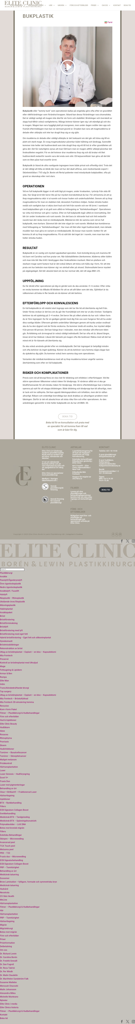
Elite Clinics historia (9, 1007)
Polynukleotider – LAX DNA (13, 824)
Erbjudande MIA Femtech (79, 473)
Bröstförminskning (9, 623)
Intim (2, 684)
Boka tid (127, 5)
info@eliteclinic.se (107, 456)
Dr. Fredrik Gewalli (8, 961)
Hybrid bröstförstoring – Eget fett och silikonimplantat (25, 637)
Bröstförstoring (7, 619)
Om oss (105, 5)
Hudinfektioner (7, 749)
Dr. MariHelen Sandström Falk (14, 979)
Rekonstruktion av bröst (11, 648)
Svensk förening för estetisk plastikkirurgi (57, 501)
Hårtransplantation (9, 767)
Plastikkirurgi (16, 5)
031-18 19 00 (111, 451)
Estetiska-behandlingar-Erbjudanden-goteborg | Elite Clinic (82, 461)
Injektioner (5, 799)
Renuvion (4, 706)
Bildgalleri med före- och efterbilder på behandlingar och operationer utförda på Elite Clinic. (81, 519)
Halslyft (3, 594)
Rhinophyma (6, 738)
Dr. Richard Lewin (8, 953)
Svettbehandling (7, 813)
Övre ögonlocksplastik (10, 583)
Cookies (79, 534)
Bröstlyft (4, 626)
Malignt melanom (8, 759)
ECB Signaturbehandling (11, 860)
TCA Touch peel (7, 846)
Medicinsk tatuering (9, 874)
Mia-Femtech (6, 655)
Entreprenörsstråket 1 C (109, 471)
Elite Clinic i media (8, 1004)
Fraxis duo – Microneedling (13, 856)
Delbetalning (6, 946)
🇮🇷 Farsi (108, 22)
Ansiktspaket (6, 612)
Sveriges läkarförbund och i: (50, 479)
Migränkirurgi (6, 928)
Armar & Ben (6, 673)
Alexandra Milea (8, 993)
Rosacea (4, 734)
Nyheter (4, 1000)
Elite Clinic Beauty (8, 724)
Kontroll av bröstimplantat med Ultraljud (19, 662)
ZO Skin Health (7, 896)
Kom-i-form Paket (8, 709)
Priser (93, 5)
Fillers (3, 806)
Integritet (70, 534)
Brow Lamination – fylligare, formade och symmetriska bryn (28, 882)
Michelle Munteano (9, 996)
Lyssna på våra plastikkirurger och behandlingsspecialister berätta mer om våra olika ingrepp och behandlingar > (81, 496)
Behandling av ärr (8, 788)
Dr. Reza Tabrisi (7, 968)
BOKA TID (106, 490)
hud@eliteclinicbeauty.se (109, 466)
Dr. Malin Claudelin (9, 975)
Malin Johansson (8, 989)
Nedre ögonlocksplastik (11, 587)
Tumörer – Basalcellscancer (13, 752)
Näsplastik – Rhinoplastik (12, 598)
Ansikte (3, 576)
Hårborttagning (7, 795)
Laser (2, 770)
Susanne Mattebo (8, 982)
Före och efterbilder (79, 5)
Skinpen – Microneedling (12, 838)
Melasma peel (6, 849)
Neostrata (4, 892)
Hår (50, 5)
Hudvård (4, 889)
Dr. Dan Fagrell (7, 964)
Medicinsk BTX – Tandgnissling (15, 817)
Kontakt (117, 5)
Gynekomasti (6, 641)
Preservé (4, 659)
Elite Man (4, 680)
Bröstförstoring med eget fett (14, 634)
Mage (2, 666)
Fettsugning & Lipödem (11, 670)
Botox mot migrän (8, 932)
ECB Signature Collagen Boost (14, 810)
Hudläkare (5, 727)
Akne (2, 731)
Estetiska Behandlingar (11, 835)
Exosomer (4, 878)
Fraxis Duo (5, 781)
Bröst (2, 616)
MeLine (3, 900)
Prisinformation (7, 943)
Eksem (3, 745)
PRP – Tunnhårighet (9, 867)
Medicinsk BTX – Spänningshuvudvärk (18, 821)
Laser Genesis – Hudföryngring (15, 774)
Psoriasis (4, 741)
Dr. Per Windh (6, 971)
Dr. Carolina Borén (8, 957)
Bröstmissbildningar (9, 644)
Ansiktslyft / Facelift (9, 591)
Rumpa (3, 677)
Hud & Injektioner (35, 5)
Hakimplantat (6, 609)
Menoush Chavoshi (9, 986)
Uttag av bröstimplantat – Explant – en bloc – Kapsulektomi (28, 652)
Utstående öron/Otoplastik (12, 601)
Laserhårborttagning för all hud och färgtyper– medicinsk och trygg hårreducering (82, 453)
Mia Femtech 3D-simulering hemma (17, 702)
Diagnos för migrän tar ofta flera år (81, 478)
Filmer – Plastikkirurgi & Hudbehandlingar (20, 713)
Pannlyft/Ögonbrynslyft (11, 580)
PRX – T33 (5, 853)
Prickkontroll (6, 763)
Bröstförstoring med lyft (11, 630)
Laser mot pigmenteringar (12, 785)
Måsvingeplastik (7, 605)
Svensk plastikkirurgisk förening (56, 488)
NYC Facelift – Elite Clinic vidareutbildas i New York (81, 467)
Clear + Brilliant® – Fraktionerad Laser (18, 792)
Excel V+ (4, 777)
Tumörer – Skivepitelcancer (13, 756)
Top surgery (5, 691)
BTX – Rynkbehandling (10, 803)
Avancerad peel (7, 842)
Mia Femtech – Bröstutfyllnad (14, 698)
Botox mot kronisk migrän (12, 828)
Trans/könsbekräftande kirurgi (14, 688)
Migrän (61, 5)
